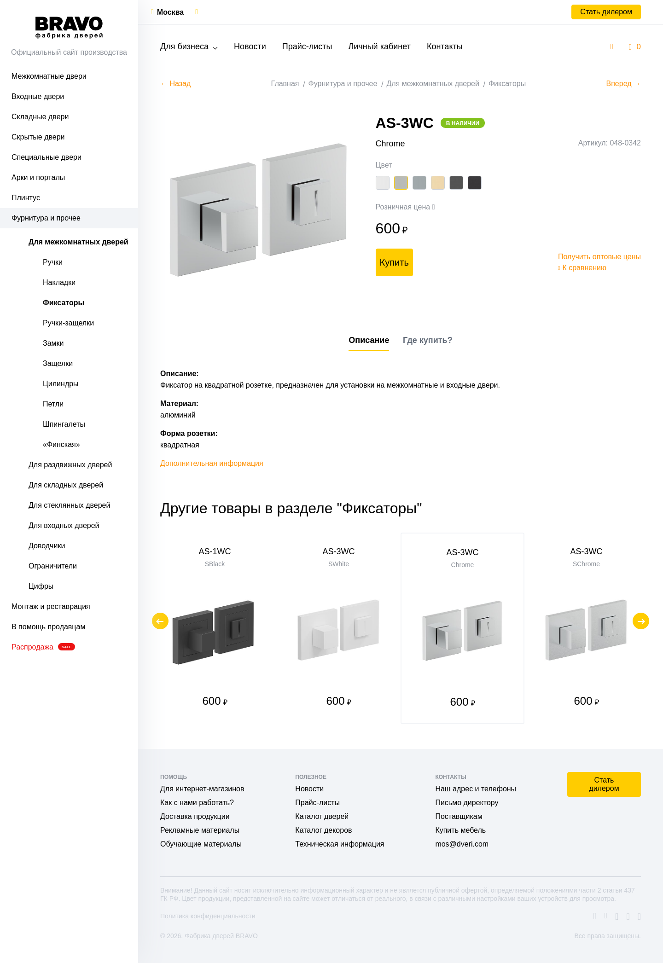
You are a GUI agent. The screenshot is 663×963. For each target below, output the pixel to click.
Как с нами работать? (197, 802)
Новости (250, 46)
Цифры (41, 586)
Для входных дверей (64, 525)
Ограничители (53, 566)
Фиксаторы (63, 303)
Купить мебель (460, 830)
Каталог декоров (323, 830)
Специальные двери (46, 157)
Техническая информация (339, 844)
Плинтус (26, 198)
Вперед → (623, 83)
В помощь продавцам (48, 627)
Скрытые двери (38, 137)
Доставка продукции (195, 816)
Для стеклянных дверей (69, 505)
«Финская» (61, 444)
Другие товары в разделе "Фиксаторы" (291, 508)
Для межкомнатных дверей (78, 242)
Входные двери (38, 96)
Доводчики (47, 546)
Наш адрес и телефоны (475, 789)
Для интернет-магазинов (202, 789)
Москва (170, 12)
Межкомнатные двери (49, 76)
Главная (285, 83)
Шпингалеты (64, 424)
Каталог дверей (322, 816)
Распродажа (43, 647)
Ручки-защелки (68, 323)
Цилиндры (61, 384)
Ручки (53, 262)
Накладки (59, 282)
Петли (53, 404)
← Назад (175, 83)
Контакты (445, 46)
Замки (53, 343)
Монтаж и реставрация (51, 606)
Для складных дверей (66, 485)
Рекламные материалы (199, 830)
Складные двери (40, 117)
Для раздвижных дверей (70, 465)
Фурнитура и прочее (46, 218)
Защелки (58, 363)
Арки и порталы (38, 177)
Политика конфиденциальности (208, 916)
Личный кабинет (379, 46)
